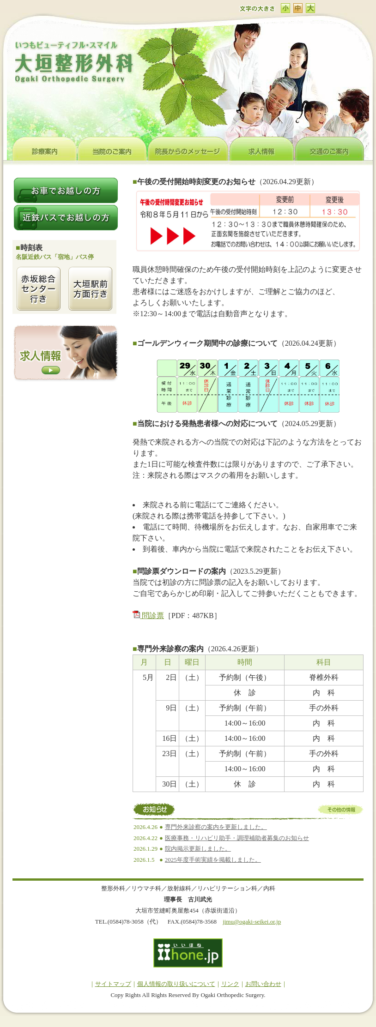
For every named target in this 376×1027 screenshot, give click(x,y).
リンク (230, 983)
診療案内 (45, 149)
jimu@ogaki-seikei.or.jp (252, 921)
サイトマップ (113, 983)
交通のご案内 (329, 149)
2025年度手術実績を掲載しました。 (213, 859)
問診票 (148, 615)
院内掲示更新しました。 (198, 848)
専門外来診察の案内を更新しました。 (216, 826)
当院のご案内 (113, 149)
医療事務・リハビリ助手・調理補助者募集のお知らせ (237, 838)
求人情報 (262, 149)
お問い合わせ (263, 983)
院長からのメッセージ (189, 149)
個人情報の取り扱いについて (176, 983)
